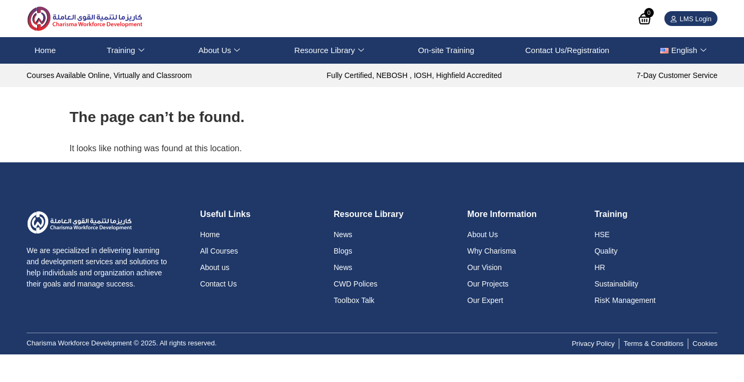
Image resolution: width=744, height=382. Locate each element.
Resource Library (329, 50)
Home (45, 50)
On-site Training (446, 50)
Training (125, 50)
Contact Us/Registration (567, 50)
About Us (219, 50)
